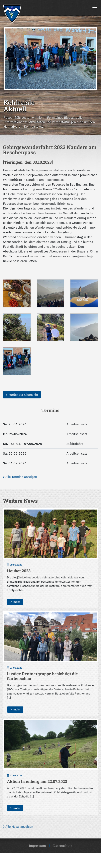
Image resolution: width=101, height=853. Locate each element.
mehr (15, 602)
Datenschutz (62, 845)
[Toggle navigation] (95, 8)
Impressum (37, 845)
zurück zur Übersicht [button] (22, 395)
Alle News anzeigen (18, 827)
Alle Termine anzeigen (20, 477)
